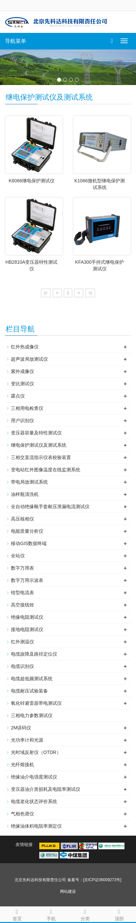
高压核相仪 (22, 518)
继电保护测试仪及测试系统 (38, 445)
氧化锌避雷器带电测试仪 (36, 703)
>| (90, 293)
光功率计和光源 (27, 740)
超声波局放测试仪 (29, 359)
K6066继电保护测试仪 (31, 180)
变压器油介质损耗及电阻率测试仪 (45, 789)
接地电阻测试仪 (27, 629)
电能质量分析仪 (27, 531)
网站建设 (68, 891)
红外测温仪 (22, 641)
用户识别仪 (22, 420)
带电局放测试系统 (29, 482)
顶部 (119, 914)
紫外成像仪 (22, 371)
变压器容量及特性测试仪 (36, 432)
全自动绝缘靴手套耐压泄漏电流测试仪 (50, 506)
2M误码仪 (21, 727)
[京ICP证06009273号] (102, 879)
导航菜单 (15, 41)
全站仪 (18, 555)
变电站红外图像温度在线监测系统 (45, 469)
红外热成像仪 (25, 346)
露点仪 (18, 396)
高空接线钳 (22, 604)
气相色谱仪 (22, 813)
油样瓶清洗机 (25, 494)
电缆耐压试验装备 (29, 690)
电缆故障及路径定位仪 (34, 654)
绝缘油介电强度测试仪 (34, 777)
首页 (17, 914)
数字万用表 (22, 568)
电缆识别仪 (22, 666)
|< (46, 293)
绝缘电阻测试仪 (27, 617)
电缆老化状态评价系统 (34, 801)
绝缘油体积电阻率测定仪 (36, 826)
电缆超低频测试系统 (31, 678)
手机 (51, 914)
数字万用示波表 (27, 580)
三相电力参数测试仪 (31, 715)
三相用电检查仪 (27, 408)
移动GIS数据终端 (29, 543)
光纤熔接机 (22, 764)
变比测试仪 (22, 383)
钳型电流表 (22, 592)
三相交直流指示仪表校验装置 (41, 457)
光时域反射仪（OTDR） (36, 752)
